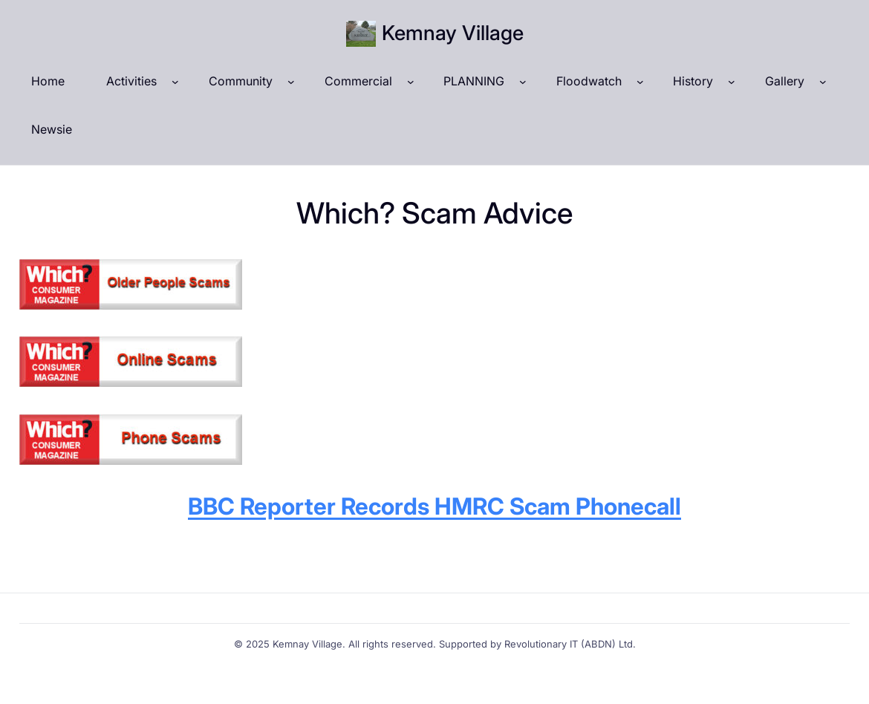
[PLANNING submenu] (523, 81)
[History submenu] (731, 81)
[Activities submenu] (175, 81)
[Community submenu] (291, 81)
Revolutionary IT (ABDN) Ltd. (570, 644)
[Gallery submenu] (823, 81)
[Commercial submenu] (410, 81)
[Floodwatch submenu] (640, 81)
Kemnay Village (453, 33)
